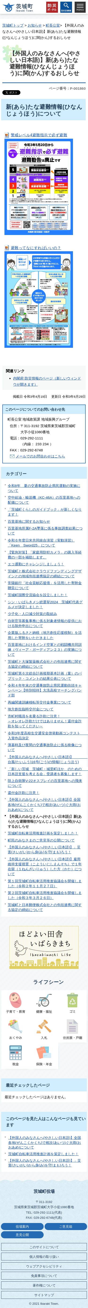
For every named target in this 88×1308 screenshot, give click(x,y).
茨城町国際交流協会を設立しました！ (38, 595)
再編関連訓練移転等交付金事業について (39, 702)
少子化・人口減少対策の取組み (32, 614)
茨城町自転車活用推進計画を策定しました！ (43, 833)
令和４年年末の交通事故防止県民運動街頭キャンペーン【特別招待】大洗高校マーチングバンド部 (45, 690)
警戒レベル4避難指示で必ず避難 (39, 135)
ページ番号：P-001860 (67, 88)
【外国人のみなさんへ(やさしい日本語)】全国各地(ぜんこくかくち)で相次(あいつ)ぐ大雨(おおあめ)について (44, 804)
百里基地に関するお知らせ (29, 521)
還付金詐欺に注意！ (23, 793)
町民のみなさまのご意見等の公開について (41, 840)
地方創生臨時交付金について (31, 709)
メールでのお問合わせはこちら (40, 456)
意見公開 (22, 1235)
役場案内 (22, 1226)
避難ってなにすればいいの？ (36, 248)
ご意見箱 (65, 1226)
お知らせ (35, 25)
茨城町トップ (12, 25)
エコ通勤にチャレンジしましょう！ (36, 564)
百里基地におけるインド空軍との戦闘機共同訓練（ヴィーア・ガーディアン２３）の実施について (45, 649)
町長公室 (53, 25)
